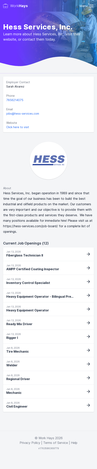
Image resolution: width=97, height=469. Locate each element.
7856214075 (14, 100)
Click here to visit (17, 127)
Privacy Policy (30, 443)
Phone (10, 95)
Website (11, 122)
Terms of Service (55, 443)
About (7, 188)
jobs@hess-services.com (22, 113)
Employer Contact (18, 82)
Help (74, 443)
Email (9, 109)
